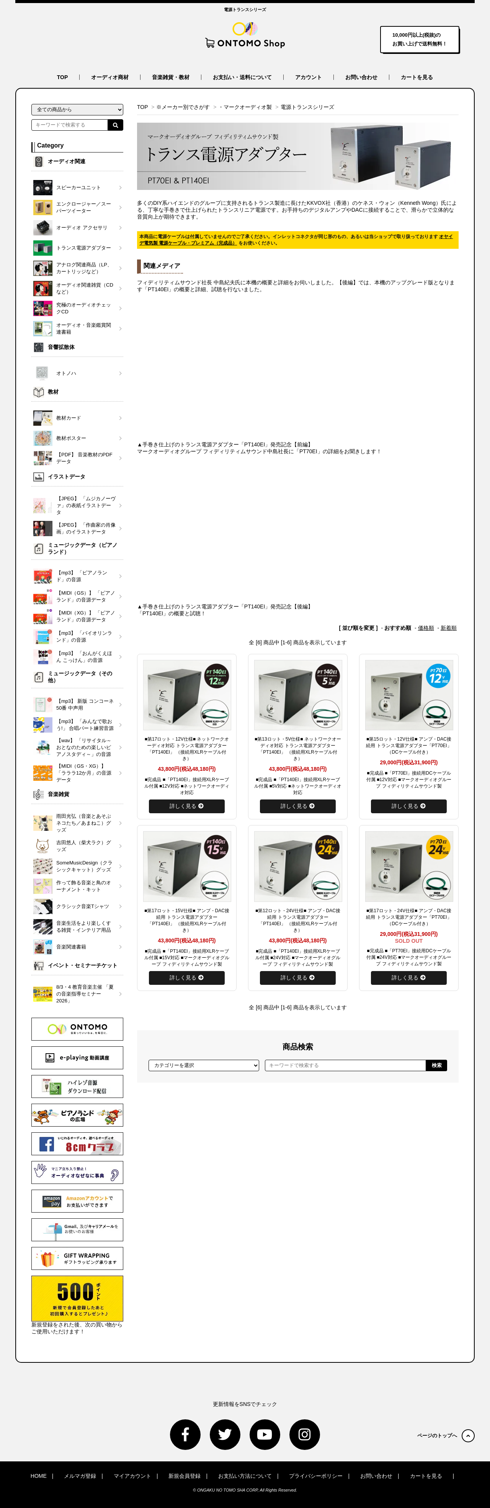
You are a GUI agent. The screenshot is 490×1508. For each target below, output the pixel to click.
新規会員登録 (184, 1476)
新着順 (449, 628)
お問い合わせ (361, 77)
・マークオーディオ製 (245, 107)
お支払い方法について (245, 1476)
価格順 (426, 628)
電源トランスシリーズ (307, 107)
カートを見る (417, 77)
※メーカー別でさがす (183, 107)
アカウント (308, 77)
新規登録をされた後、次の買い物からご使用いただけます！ (77, 1305)
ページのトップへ (446, 1435)
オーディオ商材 (110, 77)
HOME (39, 1476)
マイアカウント (132, 1476)
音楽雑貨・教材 (170, 77)
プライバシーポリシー (316, 1476)
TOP (62, 77)
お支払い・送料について (242, 77)
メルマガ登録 (80, 1476)
